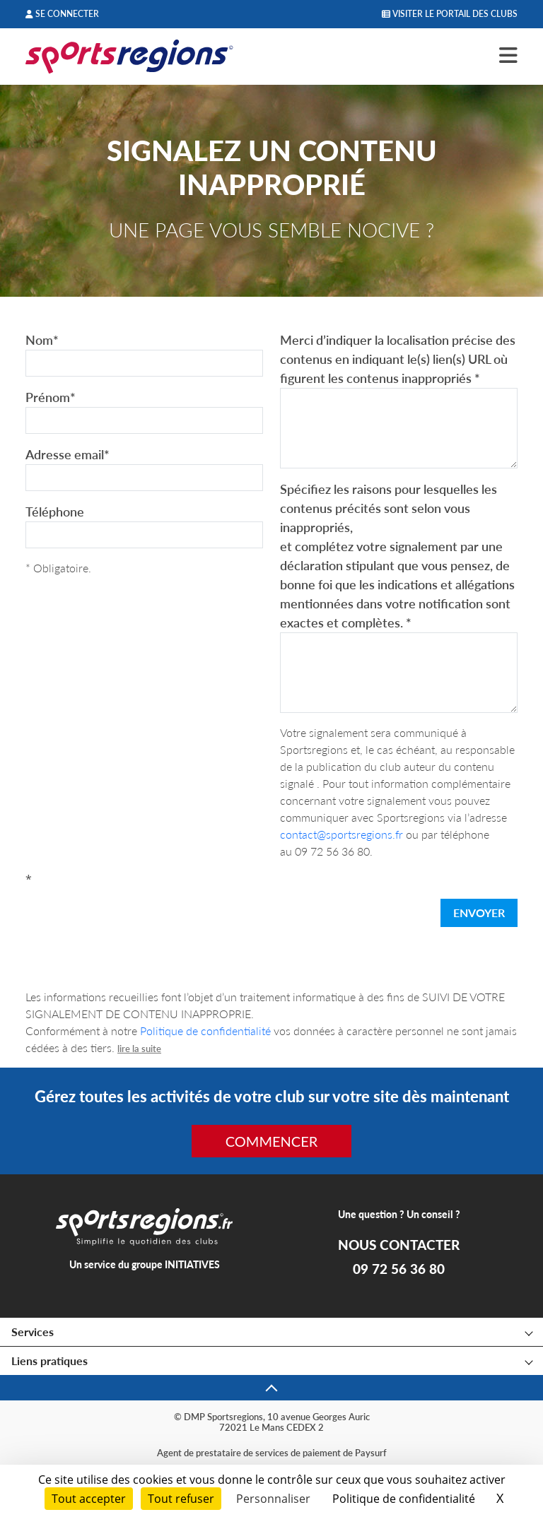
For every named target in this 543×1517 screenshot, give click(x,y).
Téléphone (54, 511)
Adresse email (67, 454)
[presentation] (132, 915)
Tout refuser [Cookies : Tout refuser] (181, 1498)
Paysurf (371, 1452)
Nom (42, 340)
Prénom (50, 397)
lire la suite (139, 1048)
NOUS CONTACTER (399, 1245)
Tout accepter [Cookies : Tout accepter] (89, 1498)
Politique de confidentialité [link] (403, 1498)
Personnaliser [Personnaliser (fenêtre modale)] (273, 1498)
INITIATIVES (192, 1264)
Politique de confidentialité (205, 1030)
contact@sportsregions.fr (341, 834)
